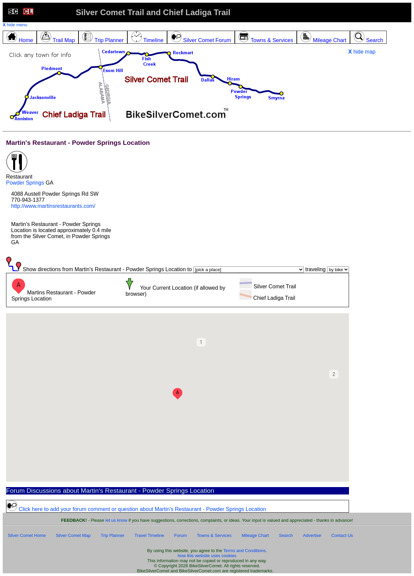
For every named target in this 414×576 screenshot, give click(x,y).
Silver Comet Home (27, 535)
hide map (362, 52)
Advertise (312, 535)
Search (286, 535)
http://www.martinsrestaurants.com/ (53, 206)
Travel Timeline (149, 535)
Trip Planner (112, 535)
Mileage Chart (255, 535)
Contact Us (342, 535)
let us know (116, 520)
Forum (180, 535)
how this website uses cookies (207, 555)
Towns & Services (214, 535)
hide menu (15, 24)
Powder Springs (25, 183)
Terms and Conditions (244, 550)
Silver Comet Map (73, 535)
